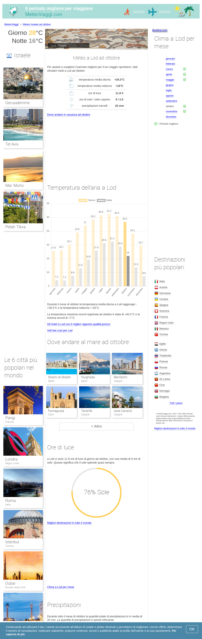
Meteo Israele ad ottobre (37, 24)
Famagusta (56, 411)
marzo (169, 69)
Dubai (10, 583)
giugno (170, 84)
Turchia (9, 545)
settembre (171, 100)
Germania (165, 293)
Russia (163, 367)
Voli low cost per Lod (59, 330)
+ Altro (96, 426)
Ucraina (163, 299)
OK (192, 629)
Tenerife (86, 411)
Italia (8, 504)
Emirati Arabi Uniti (15, 587)
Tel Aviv (12, 144)
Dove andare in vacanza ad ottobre (68, 114)
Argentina (164, 373)
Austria (163, 287)
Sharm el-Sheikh (59, 377)
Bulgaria (164, 396)
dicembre (171, 116)
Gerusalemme (17, 102)
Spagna (163, 304)
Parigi (10, 417)
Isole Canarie (123, 411)
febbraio (170, 63)
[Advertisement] (96, 146)
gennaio (170, 58)
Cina (162, 384)
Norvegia (164, 390)
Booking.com (159, 30)
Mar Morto (14, 185)
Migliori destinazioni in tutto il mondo (69, 522)
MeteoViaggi (11, 24)
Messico (164, 328)
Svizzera (164, 310)
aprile (169, 74)
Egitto (162, 343)
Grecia (163, 349)
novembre (171, 111)
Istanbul (12, 542)
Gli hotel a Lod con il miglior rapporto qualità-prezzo (78, 324)
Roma (10, 500)
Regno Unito (12, 463)
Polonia (163, 361)
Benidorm (120, 377)
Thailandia (165, 355)
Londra (11, 459)
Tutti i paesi (175, 403)
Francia (9, 421)
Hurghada (88, 377)
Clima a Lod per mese (60, 587)
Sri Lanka (164, 378)
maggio (170, 79)
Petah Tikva (15, 226)
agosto (170, 95)
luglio (169, 90)
